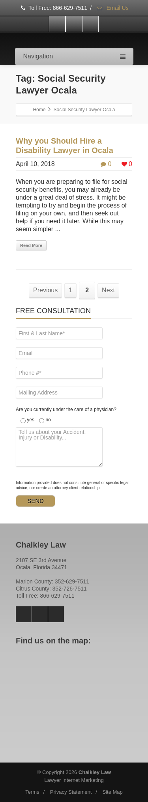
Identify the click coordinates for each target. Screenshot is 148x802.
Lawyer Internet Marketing (73, 780)
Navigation (74, 56)
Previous (45, 290)
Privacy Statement (71, 792)
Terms (32, 792)
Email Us (112, 8)
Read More (31, 245)
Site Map (113, 792)
